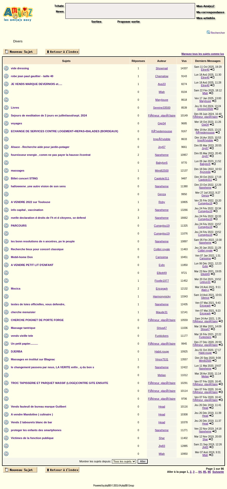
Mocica (15, 288)
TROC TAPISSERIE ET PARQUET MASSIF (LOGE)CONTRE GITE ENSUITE (59, 382)
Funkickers (161, 335)
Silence (205, 297)
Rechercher (216, 32)
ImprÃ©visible (161, 139)
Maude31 (162, 312)
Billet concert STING (24, 178)
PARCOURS (19, 225)
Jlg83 (161, 445)
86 (209, 471)
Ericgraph (162, 288)
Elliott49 (162, 272)
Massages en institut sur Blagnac (33, 359)
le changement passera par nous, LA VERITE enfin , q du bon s (52, 367)
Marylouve (161, 99)
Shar (162, 438)
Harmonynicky (162, 296)
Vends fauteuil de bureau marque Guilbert (38, 406)
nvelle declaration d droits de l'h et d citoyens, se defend (48, 217)
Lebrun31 (205, 282)
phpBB (107, 485)
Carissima (162, 257)
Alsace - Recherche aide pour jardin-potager (40, 146)
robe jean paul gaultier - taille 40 (32, 76)
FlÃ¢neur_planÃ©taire (161, 115)
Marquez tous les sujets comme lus (202, 54)
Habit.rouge (162, 351)
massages (17, 170)
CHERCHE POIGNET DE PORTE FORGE (37, 320)
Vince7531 (161, 359)
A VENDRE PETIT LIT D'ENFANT (32, 264)
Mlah (162, 91)
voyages (16, 123)
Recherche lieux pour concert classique (37, 249)
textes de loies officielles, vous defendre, (38, 304)
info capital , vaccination (27, 209)
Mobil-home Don (22, 257)
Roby (162, 202)
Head (161, 406)
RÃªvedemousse (162, 131)
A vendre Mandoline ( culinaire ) (32, 414)
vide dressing (20, 68)
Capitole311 (161, 178)
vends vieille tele (22, 335)
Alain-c (205, 290)
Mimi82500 (162, 170)
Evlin (162, 264)
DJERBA (16, 351)
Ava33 (162, 84)
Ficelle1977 (162, 280)
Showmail (162, 68)
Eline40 (205, 69)
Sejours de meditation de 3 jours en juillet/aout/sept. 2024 (49, 115)
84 (199, 471)
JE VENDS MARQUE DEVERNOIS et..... (36, 84)
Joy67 (161, 146)
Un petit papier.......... (24, 343)
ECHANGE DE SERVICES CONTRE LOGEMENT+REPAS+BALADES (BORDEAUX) (64, 131)
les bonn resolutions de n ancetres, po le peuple (43, 241)
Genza (162, 194)
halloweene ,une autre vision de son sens (38, 186)
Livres (15, 107)
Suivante (218, 471)
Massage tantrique (23, 327)
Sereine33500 (162, 107)
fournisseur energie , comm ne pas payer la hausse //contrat (50, 154)
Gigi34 (162, 123)
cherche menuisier (23, 312)
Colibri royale (162, 249)
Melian (162, 375)
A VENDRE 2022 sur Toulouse (30, 202)
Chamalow (161, 76)
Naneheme (162, 154)
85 (204, 471)
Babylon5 (162, 162)
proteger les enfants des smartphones (36, 430)
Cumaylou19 (205, 203)
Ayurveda (205, 172)
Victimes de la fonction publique (32, 438)
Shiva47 (162, 327)
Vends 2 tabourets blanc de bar (31, 422)
